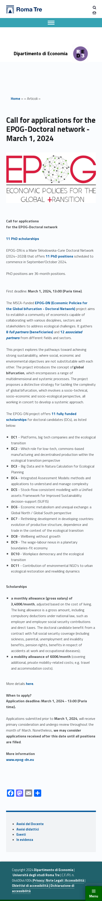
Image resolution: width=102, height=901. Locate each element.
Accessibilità (74, 880)
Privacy (38, 880)
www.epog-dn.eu (20, 759)
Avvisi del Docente (30, 823)
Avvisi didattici (27, 829)
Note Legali (54, 880)
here (29, 683)
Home (15, 98)
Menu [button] (93, 896)
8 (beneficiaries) (29, 332)
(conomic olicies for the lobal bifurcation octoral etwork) (46, 305)
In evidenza (24, 839)
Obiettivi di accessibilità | (31, 885)
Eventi (21, 834)
